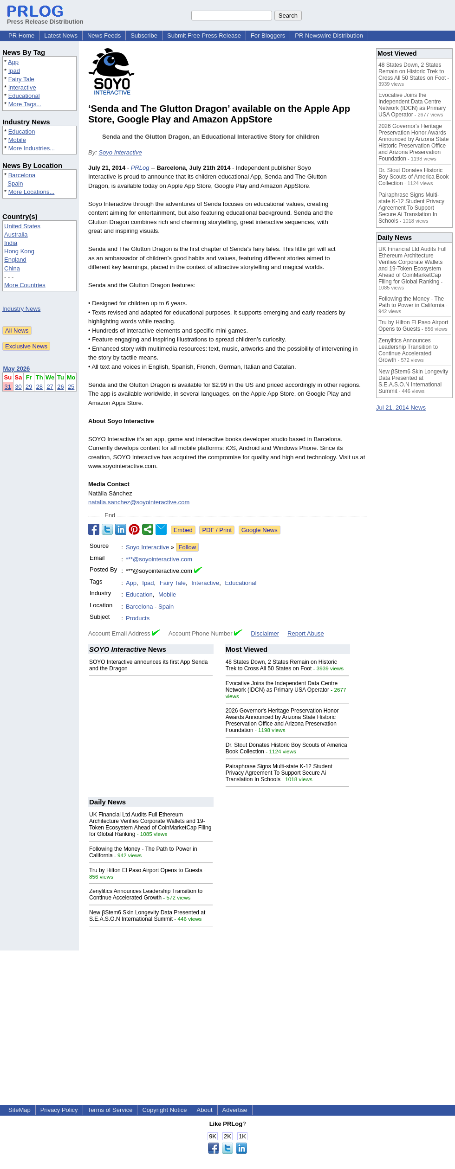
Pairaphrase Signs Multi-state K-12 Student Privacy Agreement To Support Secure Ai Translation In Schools (279, 773)
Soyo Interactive (120, 152)
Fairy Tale (21, 79)
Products (138, 618)
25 (71, 386)
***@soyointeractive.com (159, 559)
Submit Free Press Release (204, 35)
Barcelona (22, 175)
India (10, 242)
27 (49, 386)
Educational (24, 95)
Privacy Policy (59, 1109)
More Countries (25, 285)
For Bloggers (268, 35)
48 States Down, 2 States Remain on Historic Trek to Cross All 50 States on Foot (281, 665)
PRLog (140, 167)
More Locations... (31, 191)
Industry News (21, 308)
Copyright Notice (164, 1109)
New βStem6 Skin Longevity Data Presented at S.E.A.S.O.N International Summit (147, 915)
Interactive (22, 87)
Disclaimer (265, 633)
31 (8, 386)
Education (21, 131)
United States (22, 226)
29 (29, 386)
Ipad (14, 70)
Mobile (17, 139)
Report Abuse (305, 633)
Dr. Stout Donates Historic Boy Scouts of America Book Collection (413, 176)
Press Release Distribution (45, 18)
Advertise (234, 1109)
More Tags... (24, 104)
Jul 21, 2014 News (401, 407)
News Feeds (104, 35)
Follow (187, 547)
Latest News (61, 35)
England (15, 259)
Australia (16, 234)
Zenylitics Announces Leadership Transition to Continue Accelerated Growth (145, 894)
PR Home (21, 35)
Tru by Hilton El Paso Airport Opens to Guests (145, 870)
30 (18, 386)
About (205, 1109)
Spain (15, 183)
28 (39, 386)
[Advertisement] (227, 1015)
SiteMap (19, 1109)
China (12, 268)
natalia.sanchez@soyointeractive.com (138, 502)
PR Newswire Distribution (329, 35)
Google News (259, 530)
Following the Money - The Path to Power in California (411, 301)
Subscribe (143, 35)
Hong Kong (19, 251)
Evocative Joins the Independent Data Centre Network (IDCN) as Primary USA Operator (282, 686)
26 (60, 386)
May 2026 (16, 368)
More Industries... (31, 148)
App (13, 61)
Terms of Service (110, 1109)
